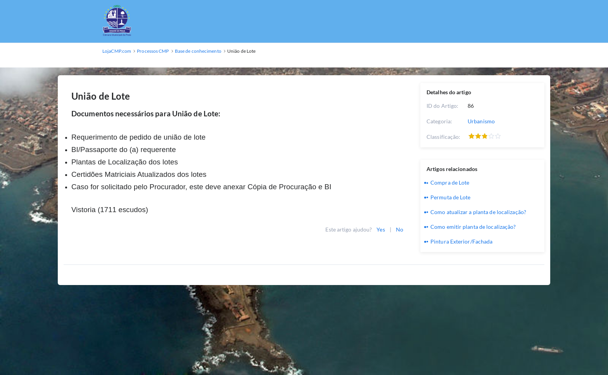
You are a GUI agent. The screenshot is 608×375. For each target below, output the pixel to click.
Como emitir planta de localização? (473, 226)
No (399, 229)
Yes (381, 229)
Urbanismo (481, 121)
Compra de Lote (449, 182)
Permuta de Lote (450, 197)
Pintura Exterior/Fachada (461, 241)
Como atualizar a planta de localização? (478, 212)
